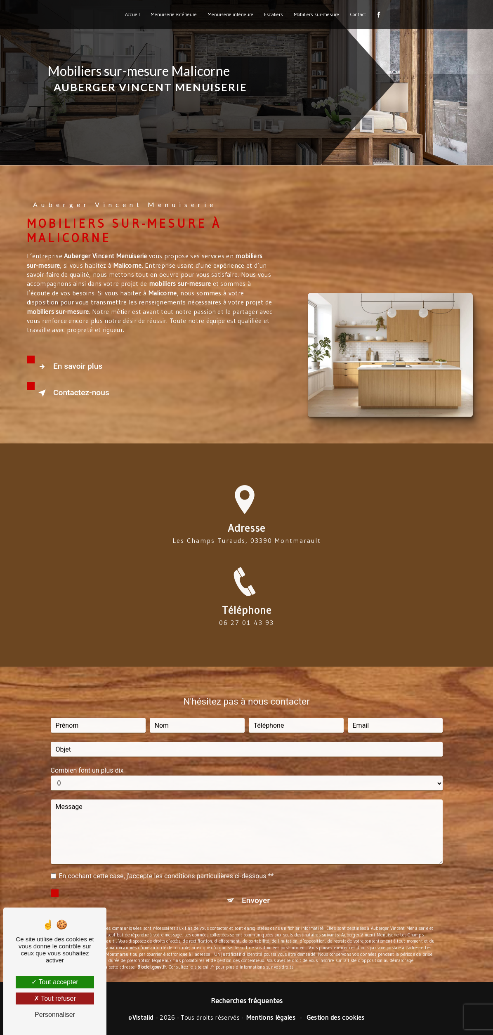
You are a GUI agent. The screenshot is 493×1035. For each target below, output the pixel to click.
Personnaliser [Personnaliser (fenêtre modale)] (55, 1014)
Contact (358, 14)
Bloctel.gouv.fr (151, 957)
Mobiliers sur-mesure (316, 14)
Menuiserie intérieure (230, 14)
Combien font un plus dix (87, 760)
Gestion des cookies (336, 1017)
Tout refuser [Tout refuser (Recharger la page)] (55, 998)
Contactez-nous (72, 393)
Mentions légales (270, 1017)
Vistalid (142, 1017)
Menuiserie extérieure (174, 14)
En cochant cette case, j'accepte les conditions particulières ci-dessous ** (166, 866)
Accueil (132, 14)
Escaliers (273, 14)
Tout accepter (54, 981)
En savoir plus (68, 367)
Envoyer (256, 890)
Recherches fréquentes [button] (247, 1000)
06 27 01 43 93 (246, 633)
